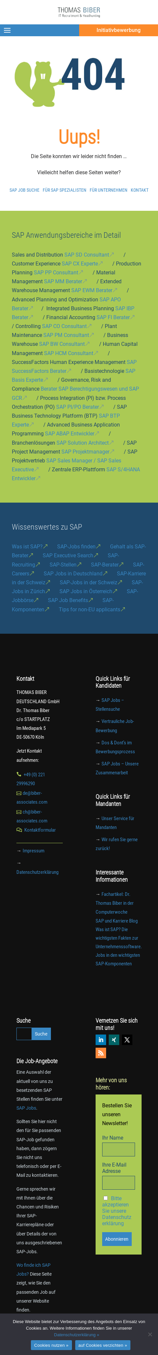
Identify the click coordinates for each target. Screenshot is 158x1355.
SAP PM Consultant (66, 335)
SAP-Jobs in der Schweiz (88, 582)
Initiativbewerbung (119, 30)
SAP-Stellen (63, 565)
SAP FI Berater (113, 317)
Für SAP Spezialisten (64, 190)
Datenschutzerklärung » (76, 1334)
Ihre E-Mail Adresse (114, 1168)
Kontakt (139, 190)
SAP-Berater (105, 565)
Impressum (33, 851)
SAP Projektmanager (85, 452)
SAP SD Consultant (86, 255)
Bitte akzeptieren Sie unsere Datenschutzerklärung (116, 1211)
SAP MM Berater (63, 281)
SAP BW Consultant (62, 344)
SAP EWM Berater (91, 290)
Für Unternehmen (108, 190)
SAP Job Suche (24, 190)
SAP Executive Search (68, 555)
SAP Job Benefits (68, 600)
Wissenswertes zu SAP (47, 527)
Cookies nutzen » (51, 1345)
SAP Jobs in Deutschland (73, 573)
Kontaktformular (40, 830)
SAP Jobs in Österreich (85, 591)
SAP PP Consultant (56, 272)
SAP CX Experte (80, 264)
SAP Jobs (26, 1108)
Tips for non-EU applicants (89, 609)
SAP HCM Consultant (68, 353)
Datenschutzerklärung (37, 872)
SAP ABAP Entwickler (69, 433)
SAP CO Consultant (64, 326)
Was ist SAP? (27, 546)
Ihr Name (112, 1138)
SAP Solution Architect (82, 443)
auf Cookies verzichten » (103, 1345)
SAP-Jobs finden (76, 546)
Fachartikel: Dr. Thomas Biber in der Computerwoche (115, 903)
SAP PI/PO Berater (77, 407)
